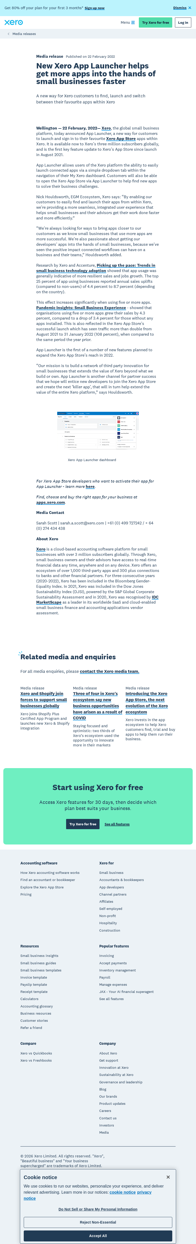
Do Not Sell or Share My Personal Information (98, 1209)
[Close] (168, 1177)
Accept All (98, 1236)
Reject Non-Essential (98, 1222)
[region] (98, 1206)
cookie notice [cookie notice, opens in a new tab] (122, 1192)
